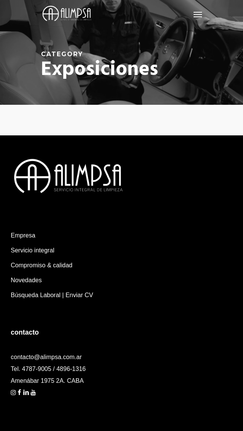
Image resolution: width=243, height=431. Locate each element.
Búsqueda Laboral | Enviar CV (52, 295)
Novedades (26, 280)
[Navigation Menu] (198, 14)
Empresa (23, 235)
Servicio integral (32, 250)
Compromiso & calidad (41, 265)
